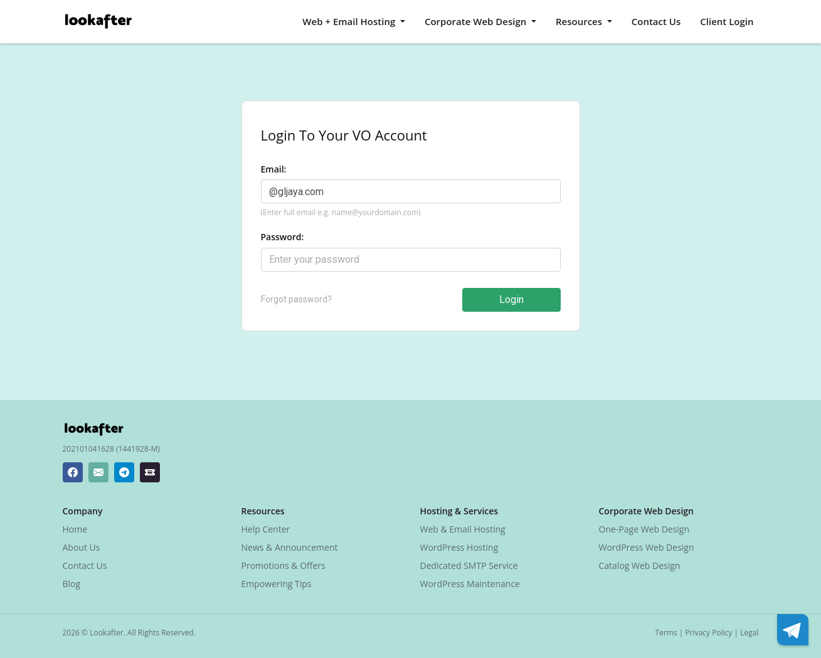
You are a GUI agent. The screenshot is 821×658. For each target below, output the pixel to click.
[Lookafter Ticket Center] (150, 472)
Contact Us (656, 21)
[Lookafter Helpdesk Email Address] (98, 472)
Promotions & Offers (283, 565)
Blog (72, 584)
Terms (666, 632)
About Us (81, 547)
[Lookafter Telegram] (124, 472)
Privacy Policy (709, 632)
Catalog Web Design (640, 565)
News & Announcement (289, 547)
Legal (749, 632)
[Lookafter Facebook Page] (73, 472)
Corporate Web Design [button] (477, 21)
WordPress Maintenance (470, 584)
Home (75, 529)
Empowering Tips (276, 584)
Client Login (726, 21)
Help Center (265, 529)
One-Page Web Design (644, 529)
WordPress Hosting (459, 547)
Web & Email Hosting (463, 529)
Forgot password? (296, 299)
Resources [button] (580, 21)
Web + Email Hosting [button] (350, 21)
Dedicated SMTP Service (469, 565)
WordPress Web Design (646, 547)
